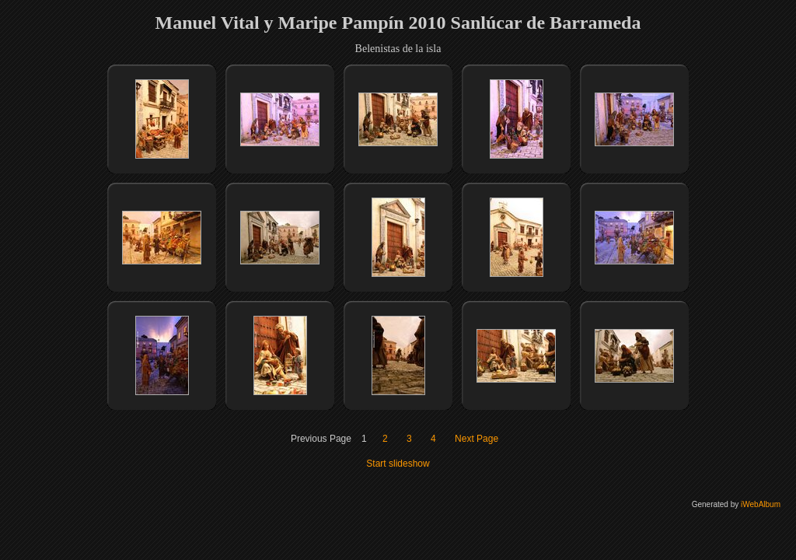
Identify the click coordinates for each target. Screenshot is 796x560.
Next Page (476, 438)
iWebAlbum (760, 504)
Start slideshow (397, 463)
